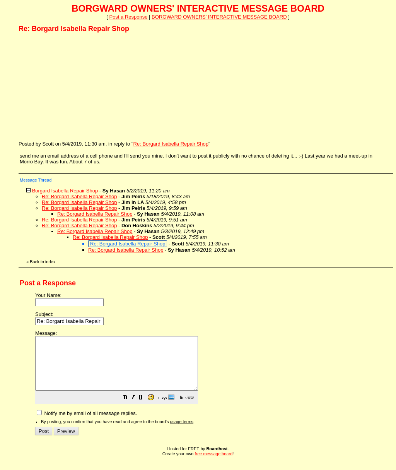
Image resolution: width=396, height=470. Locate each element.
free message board (213, 464)
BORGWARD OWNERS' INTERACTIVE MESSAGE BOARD (219, 17)
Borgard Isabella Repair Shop (65, 191)
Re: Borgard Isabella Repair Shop (170, 144)
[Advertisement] (77, 86)
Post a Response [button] (128, 17)
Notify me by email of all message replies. (87, 424)
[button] (145, 409)
